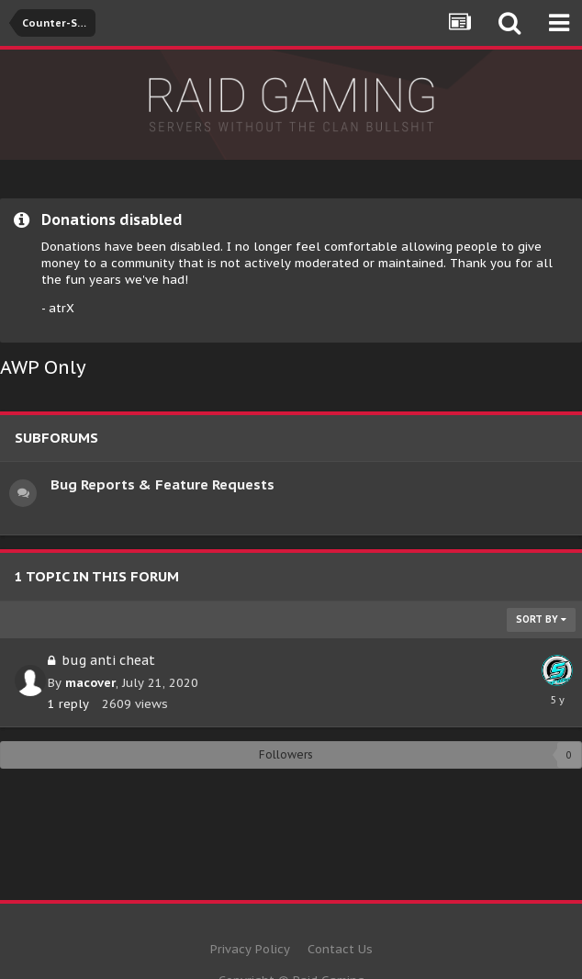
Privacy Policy (250, 949)
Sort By (541, 619)
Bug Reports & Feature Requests (162, 484)
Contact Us (340, 949)
